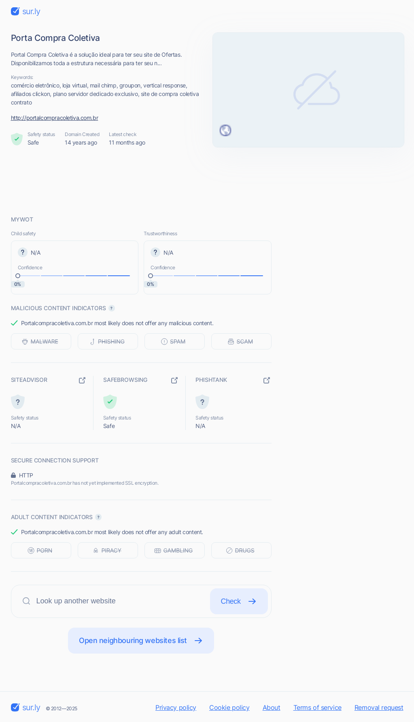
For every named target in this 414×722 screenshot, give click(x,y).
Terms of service (317, 707)
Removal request (379, 707)
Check (239, 601)
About (271, 707)
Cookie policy (229, 707)
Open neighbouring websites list (141, 640)
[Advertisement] (207, 181)
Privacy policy (175, 707)
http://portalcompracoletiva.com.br (54, 117)
